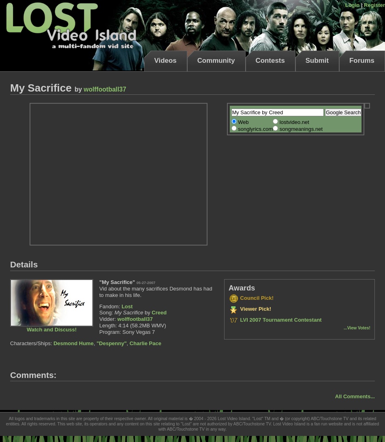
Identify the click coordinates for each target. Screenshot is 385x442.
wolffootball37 (105, 89)
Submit (317, 60)
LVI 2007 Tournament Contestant (275, 320)
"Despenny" (111, 343)
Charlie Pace (145, 343)
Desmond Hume (73, 343)
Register (374, 5)
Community (216, 60)
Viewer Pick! (250, 309)
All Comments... (355, 396)
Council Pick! (251, 298)
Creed (159, 313)
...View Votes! (357, 328)
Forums (361, 60)
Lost (127, 306)
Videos (165, 60)
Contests (270, 60)
